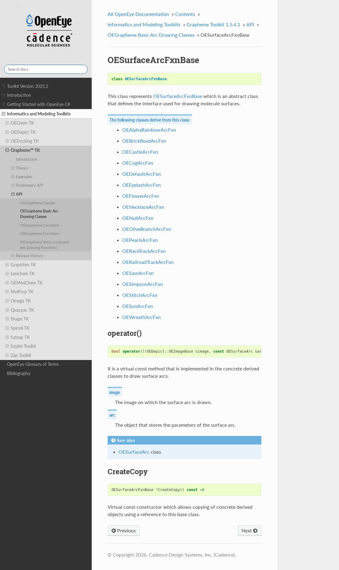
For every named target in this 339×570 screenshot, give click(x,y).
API (17, 194)
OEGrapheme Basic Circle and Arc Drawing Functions (44, 244)
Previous (124, 530)
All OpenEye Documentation (138, 14)
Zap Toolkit (18, 355)
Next (249, 530)
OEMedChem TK (24, 283)
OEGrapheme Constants (39, 225)
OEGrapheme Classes (37, 203)
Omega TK (18, 301)
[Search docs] (46, 69)
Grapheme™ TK (23, 150)
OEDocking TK (22, 141)
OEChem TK (20, 123)
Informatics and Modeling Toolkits (36, 114)
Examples (22, 176)
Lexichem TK (20, 273)
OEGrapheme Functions (39, 233)
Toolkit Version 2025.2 (25, 86)
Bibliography (18, 373)
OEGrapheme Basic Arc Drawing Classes (39, 214)
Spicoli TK (17, 328)
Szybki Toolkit (21, 346)
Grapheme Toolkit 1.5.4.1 (213, 24)
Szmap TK (18, 337)
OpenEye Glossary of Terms (33, 364)
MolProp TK (19, 291)
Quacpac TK (20, 310)
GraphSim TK (21, 265)
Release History (27, 255)
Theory (20, 168)
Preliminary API (27, 185)
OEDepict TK (20, 132)
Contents (185, 14)
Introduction (16, 95)
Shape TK (17, 319)
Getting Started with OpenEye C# (36, 104)
